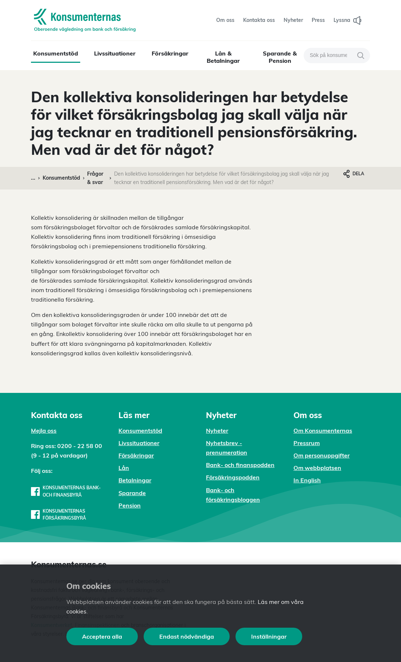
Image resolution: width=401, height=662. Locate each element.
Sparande (132, 493)
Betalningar (134, 480)
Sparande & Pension (280, 57)
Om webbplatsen (317, 467)
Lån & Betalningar (223, 57)
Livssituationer (115, 53)
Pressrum (306, 443)
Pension (129, 505)
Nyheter (217, 430)
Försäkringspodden (233, 477)
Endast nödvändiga (186, 636)
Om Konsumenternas (322, 430)
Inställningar (269, 636)
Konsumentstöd (55, 53)
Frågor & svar (95, 178)
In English (307, 480)
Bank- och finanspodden (240, 464)
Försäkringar (170, 53)
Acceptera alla (102, 636)
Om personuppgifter (321, 455)
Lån (123, 467)
